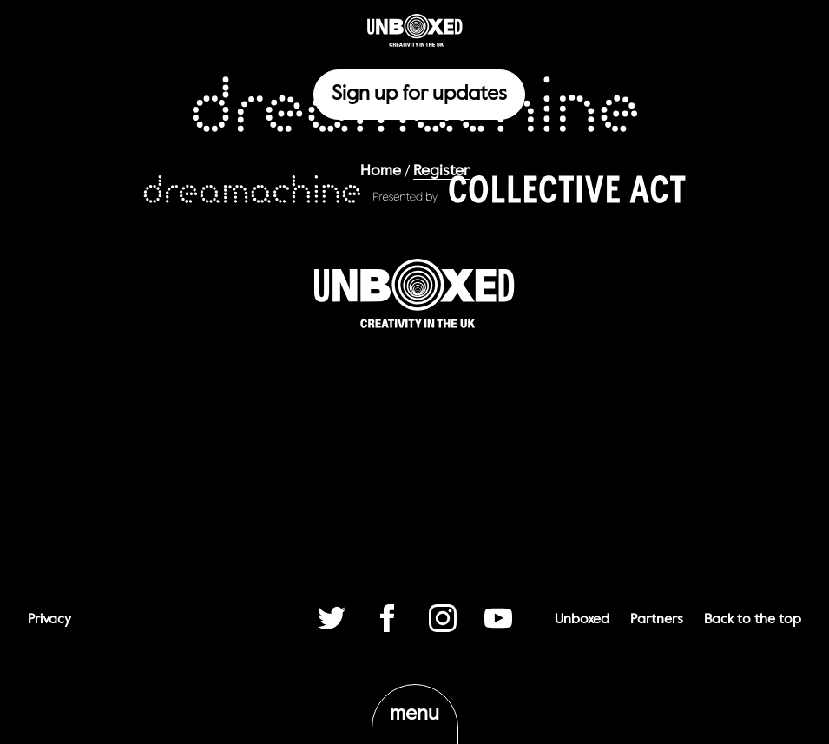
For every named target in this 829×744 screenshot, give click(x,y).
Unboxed (582, 620)
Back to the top (752, 620)
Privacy (49, 620)
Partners (656, 620)
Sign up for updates (419, 94)
